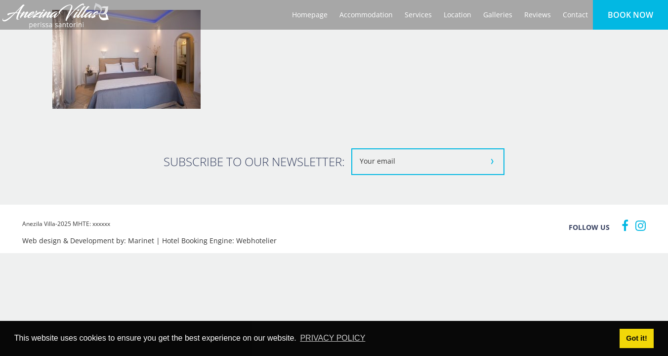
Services (418, 14)
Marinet (141, 240)
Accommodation (366, 14)
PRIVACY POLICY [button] (332, 338)
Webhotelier (256, 240)
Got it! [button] (636, 338)
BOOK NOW (630, 14)
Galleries (497, 14)
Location (457, 14)
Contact (575, 14)
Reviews (537, 14)
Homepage (310, 14)
